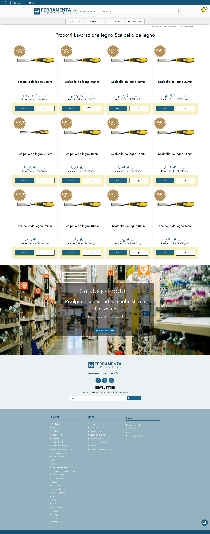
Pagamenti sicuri (97, 431)
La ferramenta (135, 21)
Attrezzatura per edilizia (61, 449)
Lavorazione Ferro (59, 453)
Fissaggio (55, 514)
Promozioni (115, 21)
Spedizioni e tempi (97, 435)
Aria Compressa (58, 456)
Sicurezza (55, 503)
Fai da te (131, 428)
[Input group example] (129, 11)
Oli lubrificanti (57, 478)
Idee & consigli (134, 425)
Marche (95, 21)
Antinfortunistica (58, 475)
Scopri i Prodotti (105, 330)
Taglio (53, 464)
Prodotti (75, 21)
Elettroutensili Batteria (60, 442)
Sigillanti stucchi (58, 493)
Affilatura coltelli (58, 507)
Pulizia (54, 482)
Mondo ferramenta (135, 436)
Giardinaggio (56, 435)
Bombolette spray (59, 489)
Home (92, 424)
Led (53, 427)
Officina (54, 431)
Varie (53, 500)
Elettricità (55, 438)
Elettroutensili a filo (59, 446)
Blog (17, 3)
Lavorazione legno (60, 467)
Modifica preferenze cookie (101, 449)
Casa (53, 496)
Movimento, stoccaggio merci (63, 471)
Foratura (55, 460)
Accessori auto (57, 485)
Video (130, 432)
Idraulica (55, 511)
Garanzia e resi (96, 438)
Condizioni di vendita (98, 442)
